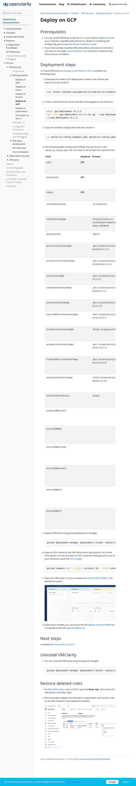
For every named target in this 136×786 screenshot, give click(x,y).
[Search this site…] (120, 4)
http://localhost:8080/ (97, 578)
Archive (74, 13)
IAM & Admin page (61, 689)
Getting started (103, 13)
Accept (112, 781)
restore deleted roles (76, 51)
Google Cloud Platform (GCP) (78, 70)
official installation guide (84, 44)
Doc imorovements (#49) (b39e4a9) (92, 759)
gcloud (107, 37)
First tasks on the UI (64, 644)
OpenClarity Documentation (54, 13)
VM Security (87, 13)
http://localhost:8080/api (102, 624)
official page (76, 558)
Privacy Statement (73, 782)
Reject (126, 781)
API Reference (78, 628)
